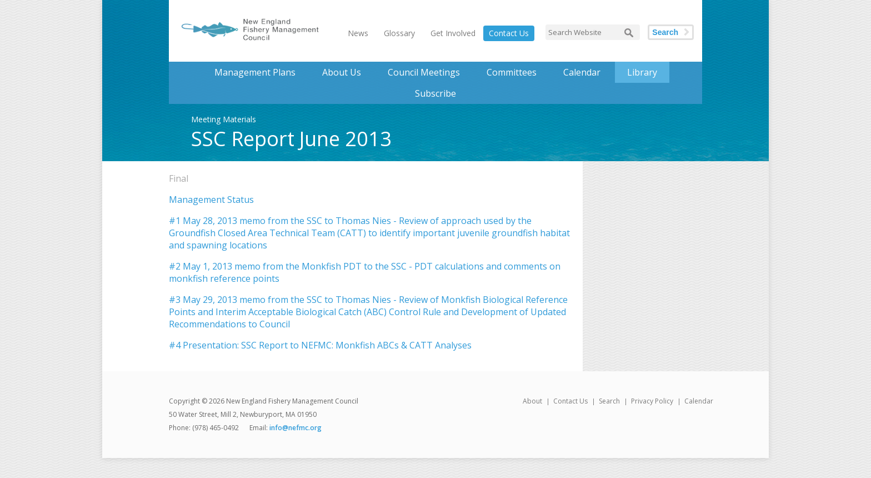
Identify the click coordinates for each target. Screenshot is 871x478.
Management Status (211, 199)
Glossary (399, 33)
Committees (512, 72)
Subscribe (435, 93)
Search (665, 32)
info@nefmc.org (295, 427)
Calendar (581, 72)
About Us (341, 72)
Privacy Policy (652, 401)
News (358, 33)
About (532, 401)
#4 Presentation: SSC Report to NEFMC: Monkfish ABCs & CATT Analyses (320, 345)
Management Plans (255, 72)
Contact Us (509, 33)
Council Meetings (424, 72)
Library (642, 72)
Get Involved (453, 33)
